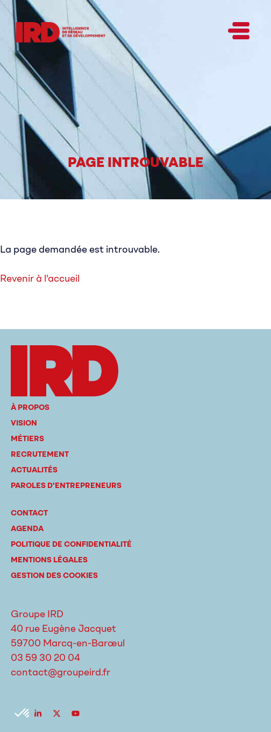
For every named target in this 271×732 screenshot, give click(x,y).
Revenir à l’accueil (40, 278)
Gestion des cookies (54, 575)
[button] (239, 32)
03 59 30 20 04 (45, 658)
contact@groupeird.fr (60, 672)
